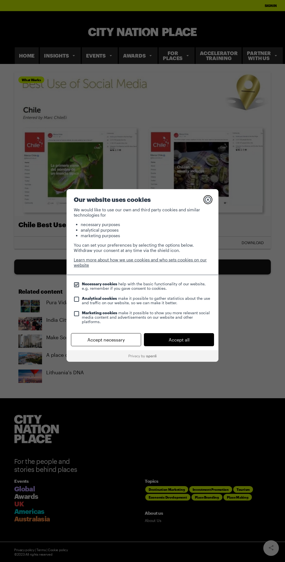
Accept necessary (106, 339)
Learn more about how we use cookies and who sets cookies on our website (140, 262)
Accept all (179, 339)
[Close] (208, 199)
